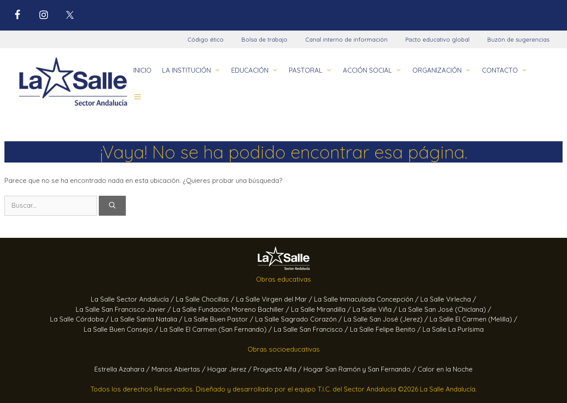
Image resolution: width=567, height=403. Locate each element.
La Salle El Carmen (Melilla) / (473, 319)
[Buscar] (112, 206)
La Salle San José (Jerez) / (387, 319)
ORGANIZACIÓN (444, 70)
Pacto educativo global (437, 39)
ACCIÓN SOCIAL (375, 70)
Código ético (205, 39)
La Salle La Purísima (453, 329)
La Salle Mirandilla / (322, 309)
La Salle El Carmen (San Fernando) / (217, 329)
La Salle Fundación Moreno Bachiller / (232, 309)
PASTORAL (313, 70)
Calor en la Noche (445, 369)
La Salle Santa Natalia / (147, 319)
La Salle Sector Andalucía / (133, 299)
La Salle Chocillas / (206, 299)
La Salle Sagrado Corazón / (299, 319)
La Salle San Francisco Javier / (124, 309)
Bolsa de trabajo (264, 39)
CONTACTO (507, 70)
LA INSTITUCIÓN (194, 70)
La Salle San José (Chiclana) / (445, 309)
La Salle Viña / (376, 309)
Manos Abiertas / (179, 369)
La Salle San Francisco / (312, 329)
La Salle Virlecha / (448, 299)
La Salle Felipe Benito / (386, 329)
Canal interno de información (346, 39)
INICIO (142, 70)
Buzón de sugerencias (518, 39)
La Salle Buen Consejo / (122, 329)
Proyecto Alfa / (278, 369)
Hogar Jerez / (230, 369)
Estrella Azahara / (122, 369)
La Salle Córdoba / (80, 319)
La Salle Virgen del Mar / (275, 299)
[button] (137, 97)
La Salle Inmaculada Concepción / (367, 299)
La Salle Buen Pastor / (219, 319)
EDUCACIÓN (257, 70)
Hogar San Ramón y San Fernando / (360, 369)
